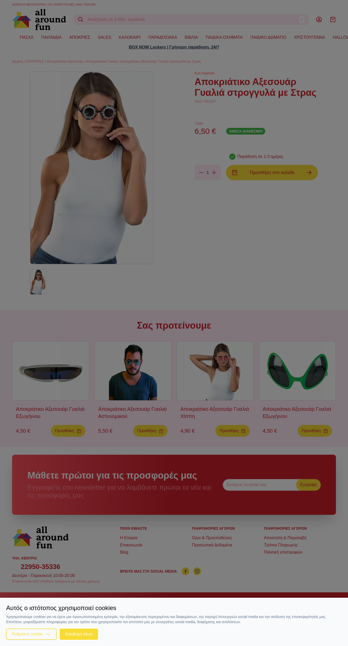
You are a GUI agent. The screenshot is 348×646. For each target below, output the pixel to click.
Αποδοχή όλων (79, 634)
